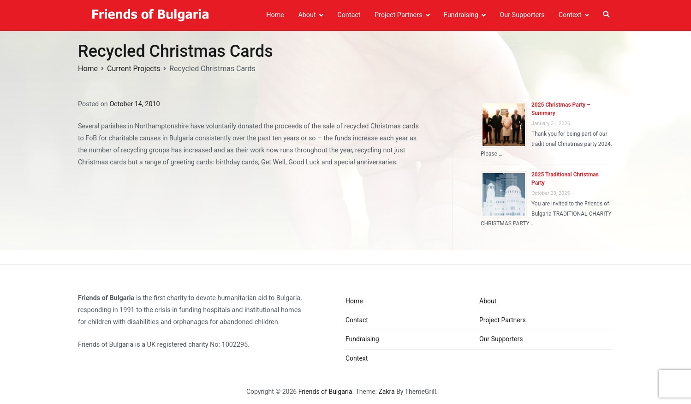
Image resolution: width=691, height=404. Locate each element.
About (307, 15)
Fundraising (461, 15)
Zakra (386, 391)
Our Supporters (522, 15)
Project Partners (399, 15)
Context (570, 15)
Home (275, 15)
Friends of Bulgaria (325, 391)
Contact (348, 15)
